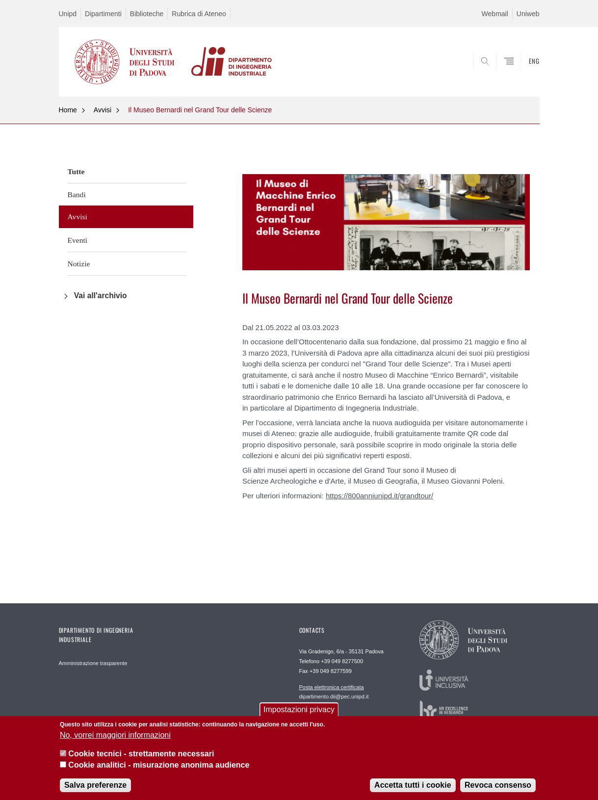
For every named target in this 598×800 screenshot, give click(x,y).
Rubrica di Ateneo (199, 14)
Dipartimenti (103, 14)
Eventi (78, 240)
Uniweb (528, 14)
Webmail (495, 14)
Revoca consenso (498, 785)
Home (68, 110)
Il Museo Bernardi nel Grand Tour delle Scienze (200, 110)
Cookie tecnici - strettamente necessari (141, 753)
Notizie (79, 263)
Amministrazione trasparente (93, 663)
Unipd (68, 14)
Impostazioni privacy (299, 709)
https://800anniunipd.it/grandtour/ (379, 495)
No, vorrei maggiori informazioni (115, 735)
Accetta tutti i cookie (412, 785)
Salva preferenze (95, 785)
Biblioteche (147, 14)
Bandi (77, 194)
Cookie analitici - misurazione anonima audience (158, 765)
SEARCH (522, 73)
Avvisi (102, 110)
